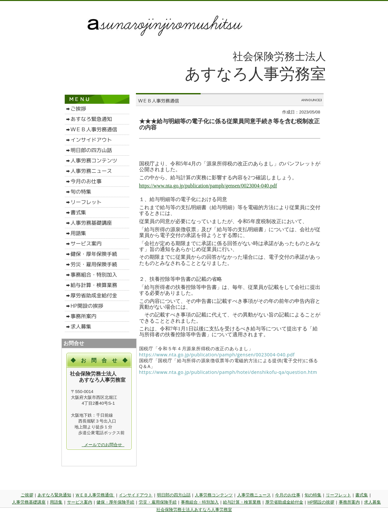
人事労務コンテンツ (214, 495)
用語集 (56, 502)
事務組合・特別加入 (200, 502)
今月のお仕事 (287, 495)
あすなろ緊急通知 (54, 495)
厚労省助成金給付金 (284, 502)
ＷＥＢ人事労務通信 (95, 495)
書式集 (361, 495)
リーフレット (338, 495)
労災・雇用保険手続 (158, 502)
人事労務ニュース (254, 495)
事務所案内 (349, 502)
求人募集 (372, 502)
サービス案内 (79, 502)
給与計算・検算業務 (242, 502)
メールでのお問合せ (103, 444)
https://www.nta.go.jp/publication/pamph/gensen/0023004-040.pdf (208, 185)
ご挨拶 (27, 495)
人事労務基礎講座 (29, 502)
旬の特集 (313, 495)
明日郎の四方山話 (174, 495)
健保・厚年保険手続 (115, 502)
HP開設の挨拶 (320, 502)
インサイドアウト (135, 495)
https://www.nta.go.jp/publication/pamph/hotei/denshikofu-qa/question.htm (228, 372)
